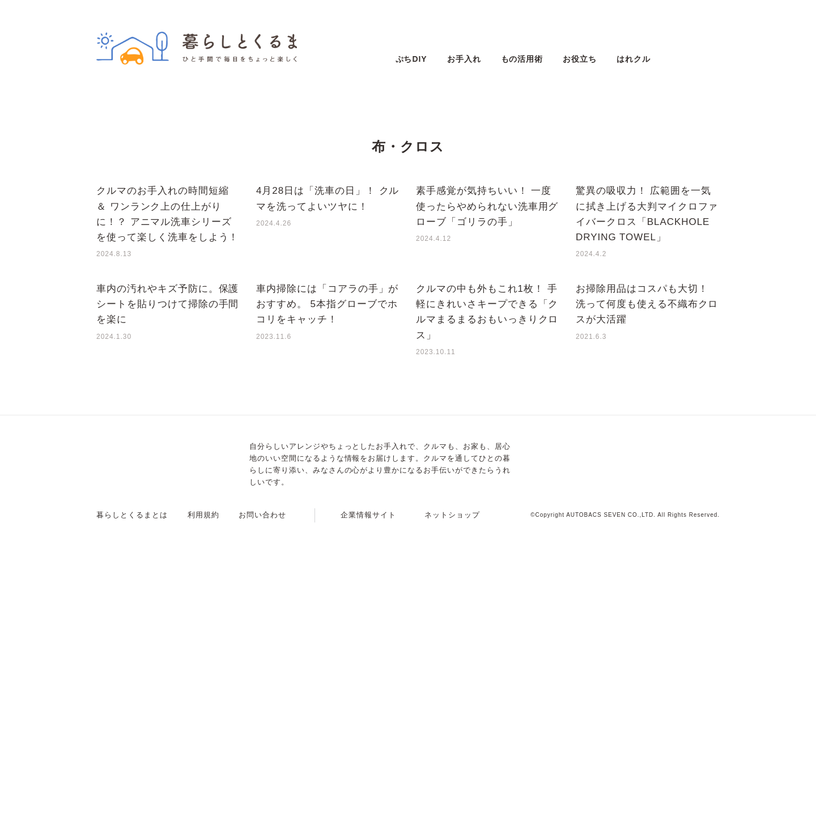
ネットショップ (452, 802)
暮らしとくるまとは (132, 802)
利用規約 (203, 802)
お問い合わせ (262, 802)
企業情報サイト (368, 802)
